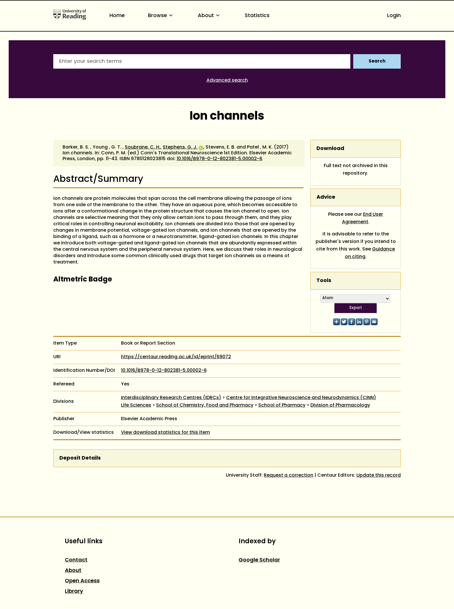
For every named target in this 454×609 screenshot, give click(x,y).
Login (394, 16)
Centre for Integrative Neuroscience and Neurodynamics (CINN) (301, 398)
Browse (161, 16)
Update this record (378, 475)
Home (117, 16)
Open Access (82, 581)
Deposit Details (80, 458)
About (209, 16)
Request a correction (288, 475)
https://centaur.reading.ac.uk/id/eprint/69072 (176, 357)
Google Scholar (259, 560)
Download (330, 148)
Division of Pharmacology (340, 405)
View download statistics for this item (165, 432)
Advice (325, 197)
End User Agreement (362, 218)
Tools (323, 280)
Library (74, 591)
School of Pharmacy (281, 405)
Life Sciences (136, 405)
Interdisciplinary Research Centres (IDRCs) (171, 398)
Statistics (257, 16)
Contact (76, 560)
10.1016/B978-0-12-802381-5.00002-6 (219, 159)
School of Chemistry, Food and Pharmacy (204, 405)
